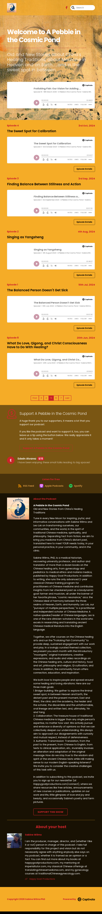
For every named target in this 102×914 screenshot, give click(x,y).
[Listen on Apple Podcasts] (51, 488)
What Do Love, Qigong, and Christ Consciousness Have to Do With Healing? (47, 345)
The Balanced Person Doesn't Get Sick (37, 290)
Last (67, 398)
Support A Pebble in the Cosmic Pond (46, 448)
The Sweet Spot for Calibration (31, 131)
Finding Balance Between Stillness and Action (44, 184)
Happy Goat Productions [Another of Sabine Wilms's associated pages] (40, 881)
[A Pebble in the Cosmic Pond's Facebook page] (67, 9)
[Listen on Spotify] (76, 488)
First (35, 398)
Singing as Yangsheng (25, 237)
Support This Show (50, 814)
